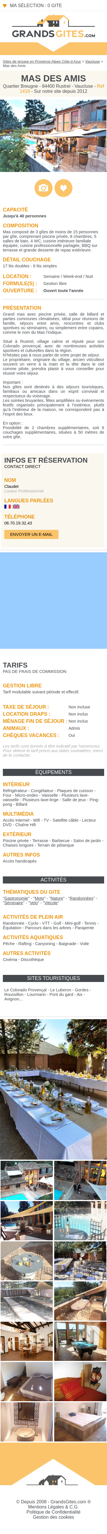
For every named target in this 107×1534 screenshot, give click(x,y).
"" (16, 898)
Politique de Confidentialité (53, 1512)
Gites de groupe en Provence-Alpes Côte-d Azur (42, 61)
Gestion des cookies (53, 1517)
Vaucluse (92, 61)
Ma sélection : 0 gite (36, 5)
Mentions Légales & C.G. (53, 1506)
